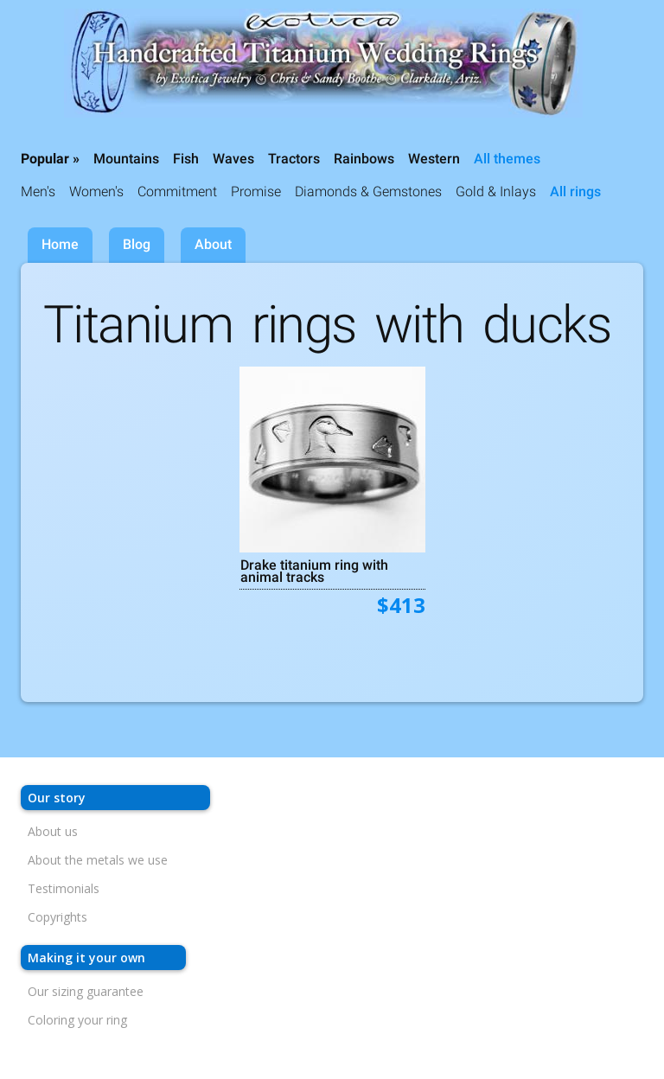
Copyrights (57, 917)
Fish (186, 158)
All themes (507, 158)
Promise (256, 191)
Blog (136, 244)
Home (60, 244)
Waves (233, 158)
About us (53, 831)
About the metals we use (98, 860)
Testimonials (63, 888)
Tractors (294, 158)
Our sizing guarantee (86, 991)
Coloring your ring (77, 1020)
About (213, 244)
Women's (96, 191)
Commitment (177, 191)
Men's (38, 191)
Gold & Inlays (496, 191)
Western (434, 158)
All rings (575, 191)
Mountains (126, 158)
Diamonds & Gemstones (368, 191)
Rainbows (364, 158)
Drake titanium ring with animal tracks (314, 570)
